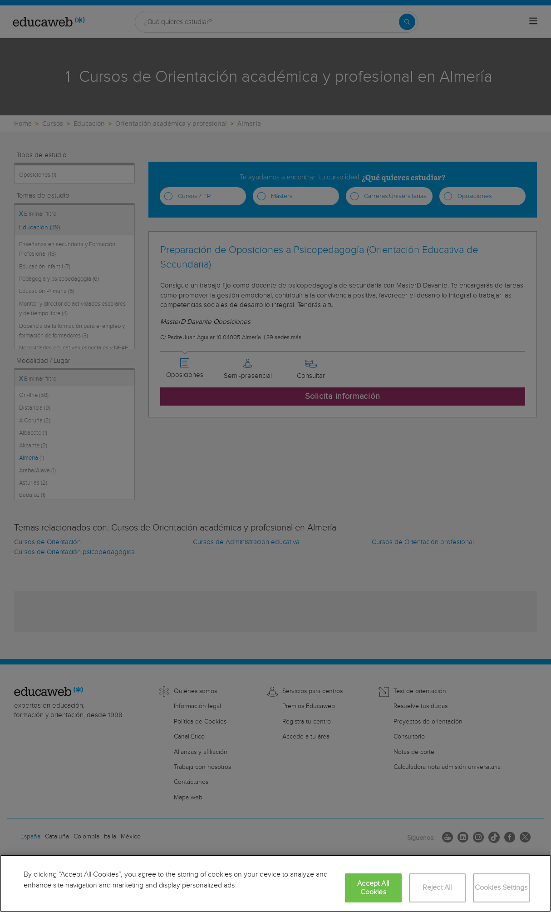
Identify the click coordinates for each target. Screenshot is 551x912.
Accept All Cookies (373, 888)
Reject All (437, 887)
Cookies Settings (501, 887)
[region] (275, 883)
